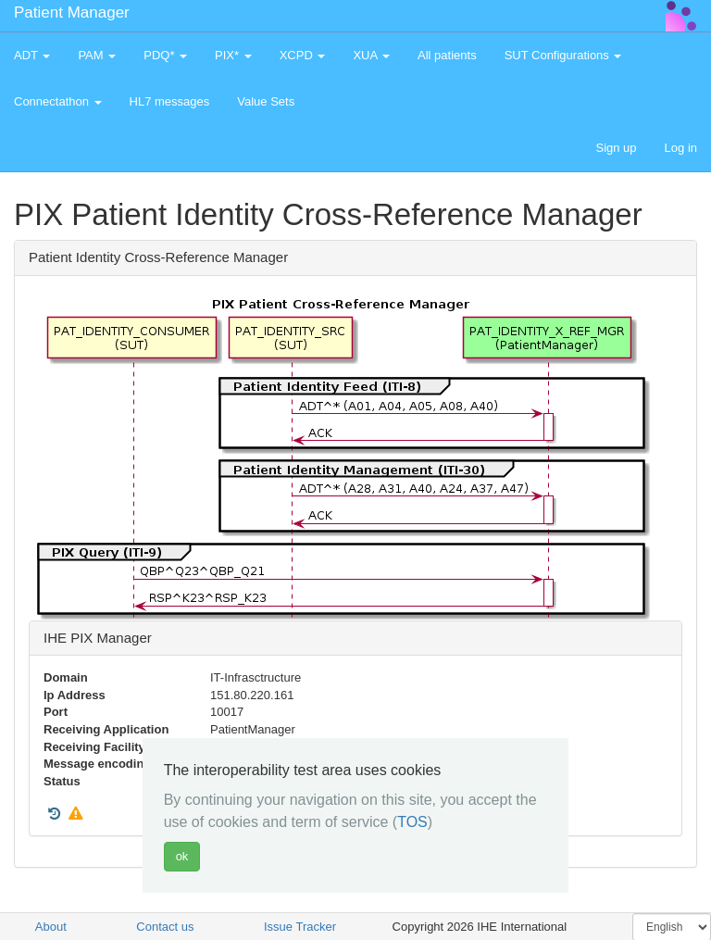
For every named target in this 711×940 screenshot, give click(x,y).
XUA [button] (371, 55)
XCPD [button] (303, 55)
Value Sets (265, 101)
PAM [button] (97, 55)
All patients (447, 55)
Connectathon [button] (58, 101)
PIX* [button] (233, 55)
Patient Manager (72, 12)
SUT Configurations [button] (563, 55)
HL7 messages (170, 101)
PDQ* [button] (165, 55)
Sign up (615, 148)
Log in (681, 148)
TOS (412, 822)
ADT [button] (32, 55)
